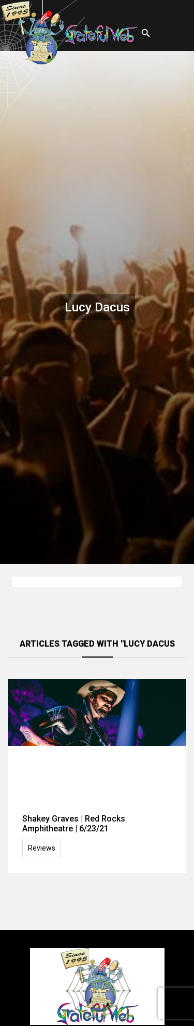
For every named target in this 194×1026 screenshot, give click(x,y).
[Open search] (146, 33)
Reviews (41, 848)
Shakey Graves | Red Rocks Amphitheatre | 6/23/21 (73, 823)
